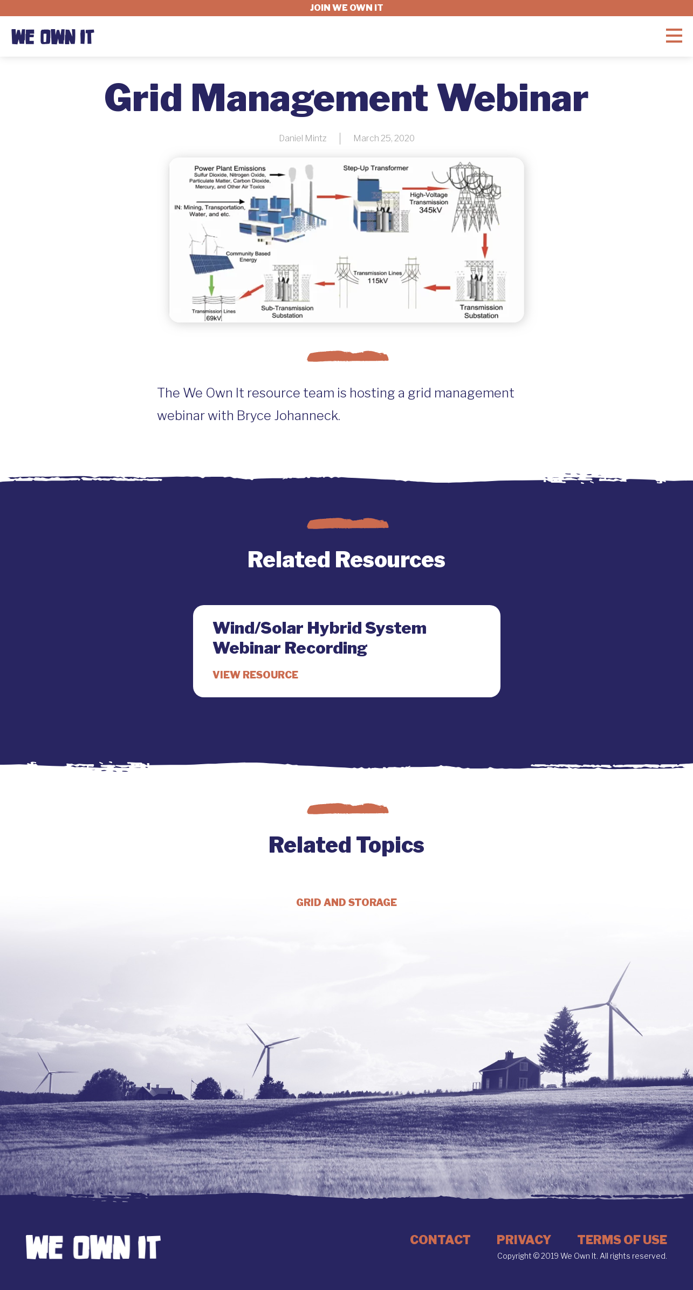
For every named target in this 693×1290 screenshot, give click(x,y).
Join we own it (346, 8)
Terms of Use (622, 1240)
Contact (440, 1240)
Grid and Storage (346, 902)
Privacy (524, 1240)
